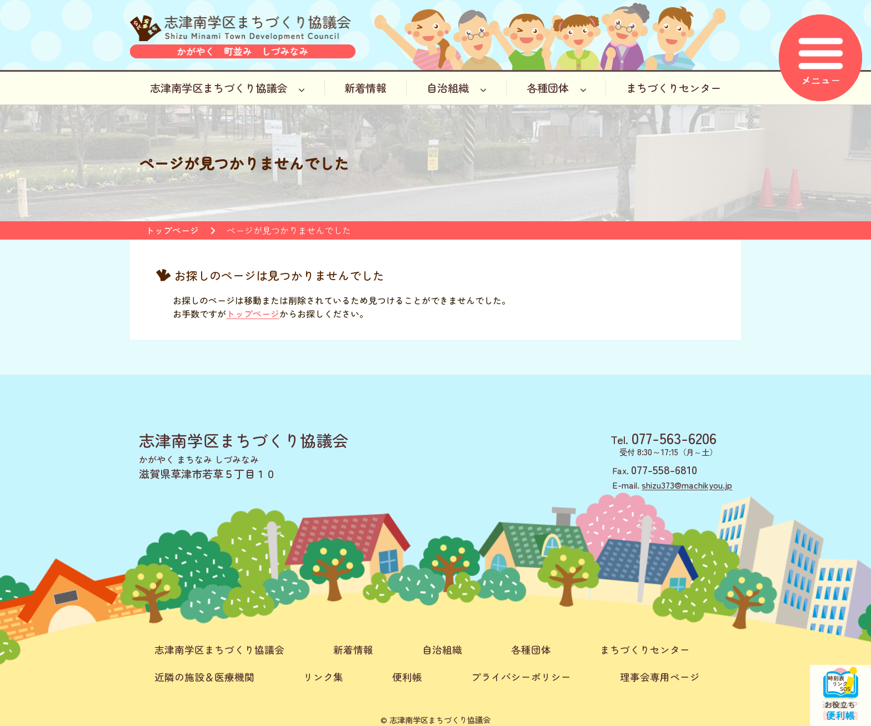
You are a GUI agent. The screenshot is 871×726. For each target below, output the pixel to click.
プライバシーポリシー (521, 677)
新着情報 (365, 88)
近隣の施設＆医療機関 (204, 677)
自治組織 (457, 88)
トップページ (172, 230)
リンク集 (323, 677)
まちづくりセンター (673, 88)
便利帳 (407, 677)
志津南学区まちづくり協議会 (227, 88)
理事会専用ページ (660, 677)
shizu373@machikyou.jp (687, 484)
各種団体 (557, 88)
